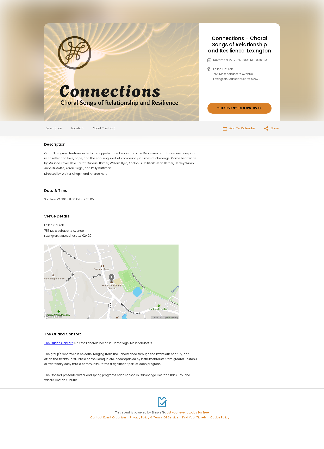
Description (54, 128)
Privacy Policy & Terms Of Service (154, 417)
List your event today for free (188, 412)
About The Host (104, 128)
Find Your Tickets (194, 417)
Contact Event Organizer (108, 417)
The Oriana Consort (58, 343)
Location (77, 128)
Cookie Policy (219, 417)
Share (271, 128)
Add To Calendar (239, 128)
